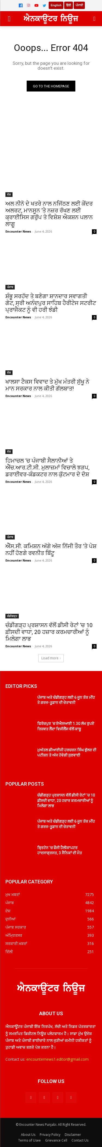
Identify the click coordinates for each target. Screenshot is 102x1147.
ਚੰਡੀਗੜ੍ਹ (12, 616)
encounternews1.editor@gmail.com (57, 1059)
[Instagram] (28, 5)
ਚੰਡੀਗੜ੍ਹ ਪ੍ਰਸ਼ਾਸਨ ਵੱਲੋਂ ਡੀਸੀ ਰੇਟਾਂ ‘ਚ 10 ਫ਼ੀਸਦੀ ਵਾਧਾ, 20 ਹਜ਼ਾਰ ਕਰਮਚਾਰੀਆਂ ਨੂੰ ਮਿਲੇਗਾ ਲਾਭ (49, 632)
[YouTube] (36, 5)
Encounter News (18, 231)
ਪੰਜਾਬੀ (79, 5)
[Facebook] (20, 5)
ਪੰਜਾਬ (10, 287)
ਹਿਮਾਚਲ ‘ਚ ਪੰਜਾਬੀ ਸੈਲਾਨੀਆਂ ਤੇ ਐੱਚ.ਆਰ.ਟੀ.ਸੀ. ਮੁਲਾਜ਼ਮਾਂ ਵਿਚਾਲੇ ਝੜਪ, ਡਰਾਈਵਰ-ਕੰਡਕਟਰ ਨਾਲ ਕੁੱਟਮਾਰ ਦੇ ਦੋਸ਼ (47, 467)
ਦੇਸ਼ (9, 194)
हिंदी (68, 5)
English (56, 5)
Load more (51, 658)
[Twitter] (44, 5)
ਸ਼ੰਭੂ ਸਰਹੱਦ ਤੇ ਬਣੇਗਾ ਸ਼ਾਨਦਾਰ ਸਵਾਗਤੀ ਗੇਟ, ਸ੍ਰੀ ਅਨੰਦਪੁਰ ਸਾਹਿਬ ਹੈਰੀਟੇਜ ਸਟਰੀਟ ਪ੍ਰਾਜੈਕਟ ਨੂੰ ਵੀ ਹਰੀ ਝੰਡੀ (50, 303)
